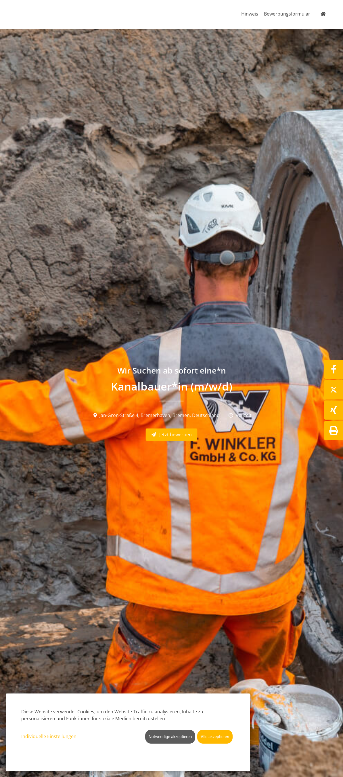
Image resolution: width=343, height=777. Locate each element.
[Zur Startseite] (323, 14)
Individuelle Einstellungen (48, 736)
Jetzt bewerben (171, 434)
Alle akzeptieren (215, 736)
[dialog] (128, 732)
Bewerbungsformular (287, 14)
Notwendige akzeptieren (170, 736)
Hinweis (249, 14)
